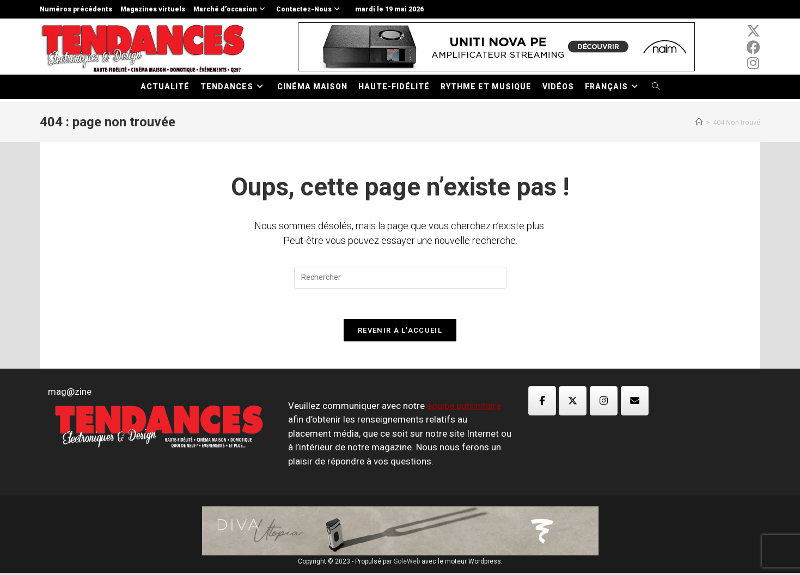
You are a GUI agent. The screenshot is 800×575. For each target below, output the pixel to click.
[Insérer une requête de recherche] (400, 278)
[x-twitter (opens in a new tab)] (753, 31)
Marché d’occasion (230, 9)
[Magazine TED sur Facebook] (542, 402)
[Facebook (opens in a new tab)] (753, 47)
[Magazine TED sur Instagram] (604, 402)
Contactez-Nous (309, 9)
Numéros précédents (76, 9)
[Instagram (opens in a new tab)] (753, 63)
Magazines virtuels (152, 9)
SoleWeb (407, 563)
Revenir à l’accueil (400, 332)
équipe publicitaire (464, 407)
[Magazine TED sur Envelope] (635, 402)
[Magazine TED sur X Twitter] (573, 402)
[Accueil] (699, 122)
